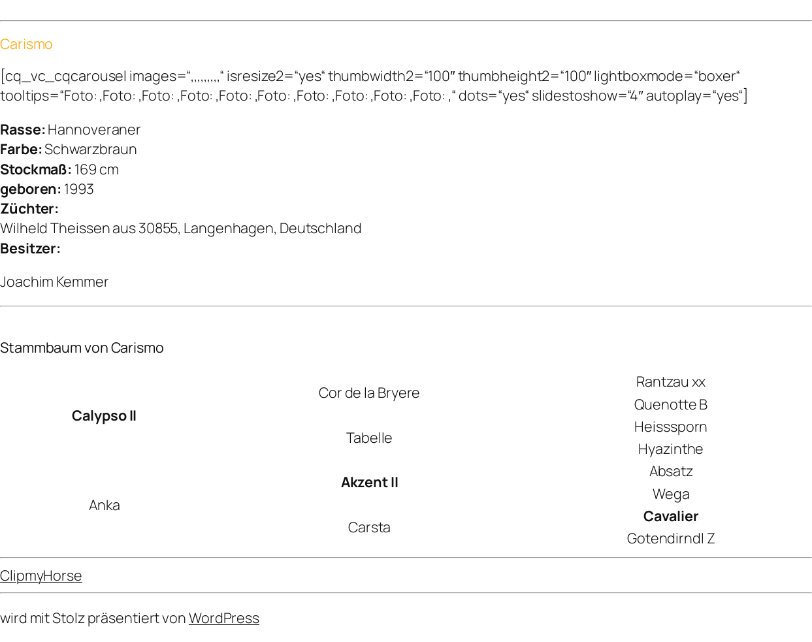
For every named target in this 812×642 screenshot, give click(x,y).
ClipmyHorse (41, 575)
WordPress (224, 617)
